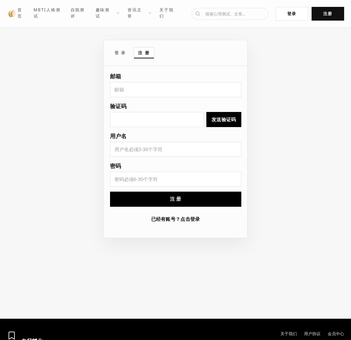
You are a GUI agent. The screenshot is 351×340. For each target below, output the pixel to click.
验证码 (118, 106)
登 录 (120, 53)
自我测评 (78, 13)
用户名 (118, 136)
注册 (327, 13)
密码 (115, 166)
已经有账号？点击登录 (175, 219)
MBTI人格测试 (47, 13)
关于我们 (166, 13)
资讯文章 (140, 13)
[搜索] (230, 14)
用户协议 (312, 334)
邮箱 (115, 76)
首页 (19, 13)
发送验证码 (223, 119)
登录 (291, 13)
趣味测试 (108, 13)
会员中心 (336, 334)
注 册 (144, 53)
